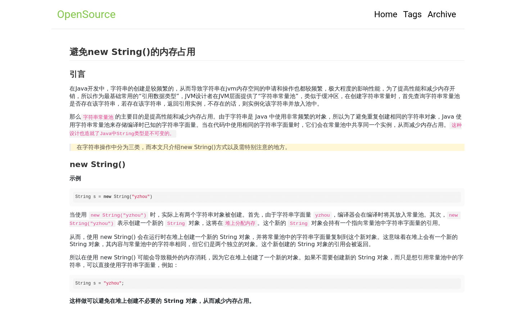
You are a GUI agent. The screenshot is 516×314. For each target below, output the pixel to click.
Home (386, 14)
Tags (412, 14)
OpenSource (86, 14)
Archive (441, 14)
